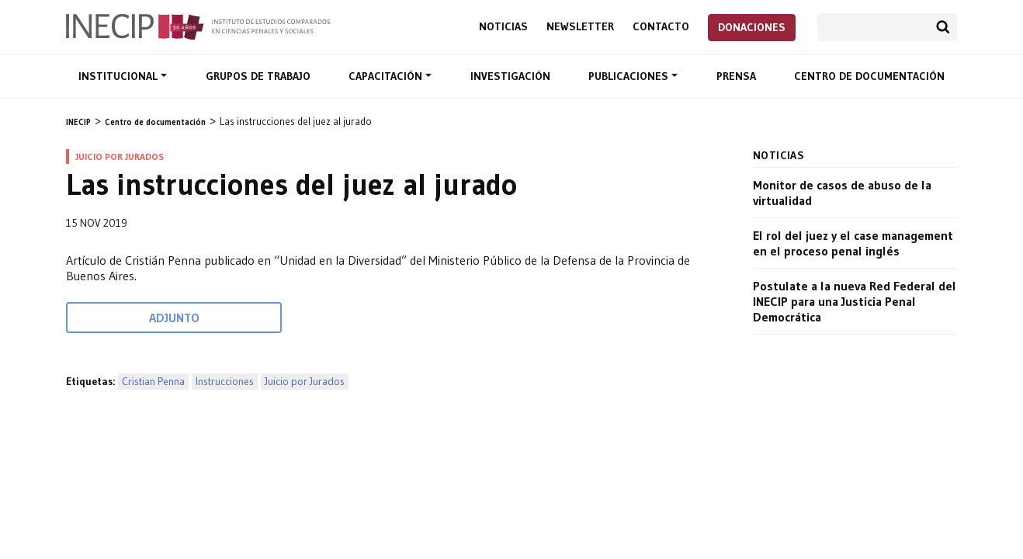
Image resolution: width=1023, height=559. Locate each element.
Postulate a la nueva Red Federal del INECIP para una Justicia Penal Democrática (854, 301)
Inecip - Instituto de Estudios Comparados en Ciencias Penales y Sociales (198, 25)
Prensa (736, 76)
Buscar (943, 27)
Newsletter (580, 26)
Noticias (503, 26)
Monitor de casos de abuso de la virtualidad (842, 192)
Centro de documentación (869, 76)
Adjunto (174, 317)
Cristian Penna (153, 381)
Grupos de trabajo (258, 76)
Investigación (510, 76)
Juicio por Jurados (305, 381)
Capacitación (387, 76)
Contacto (661, 26)
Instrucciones (225, 381)
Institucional (119, 76)
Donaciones (751, 27)
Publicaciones (629, 76)
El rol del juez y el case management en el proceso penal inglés (853, 243)
